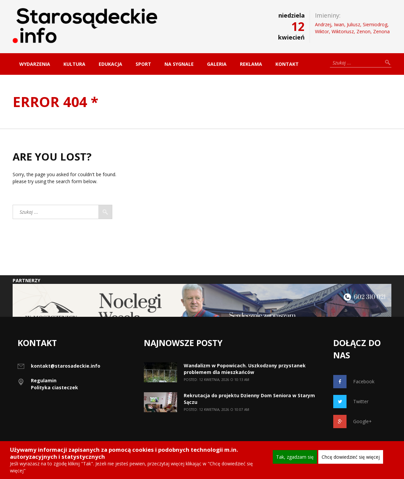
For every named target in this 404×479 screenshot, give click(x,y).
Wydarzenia (34, 64)
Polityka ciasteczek (54, 387)
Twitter (350, 401)
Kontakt (287, 64)
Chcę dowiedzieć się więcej (351, 457)
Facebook (353, 381)
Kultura (74, 64)
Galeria (217, 64)
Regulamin (43, 380)
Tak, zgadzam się (295, 457)
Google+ (352, 421)
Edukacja (110, 64)
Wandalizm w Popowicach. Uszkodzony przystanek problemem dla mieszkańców (245, 368)
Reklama (251, 64)
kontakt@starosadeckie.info (65, 366)
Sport (143, 64)
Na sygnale (179, 64)
